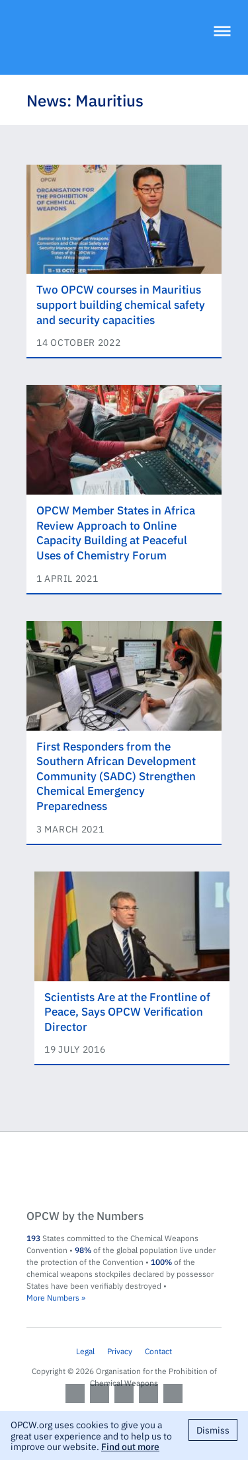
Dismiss (212, 1429)
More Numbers (52, 1297)
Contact (158, 1351)
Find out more (130, 1446)
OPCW (124, 1172)
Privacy (119, 1351)
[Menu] (222, 32)
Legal (85, 1351)
